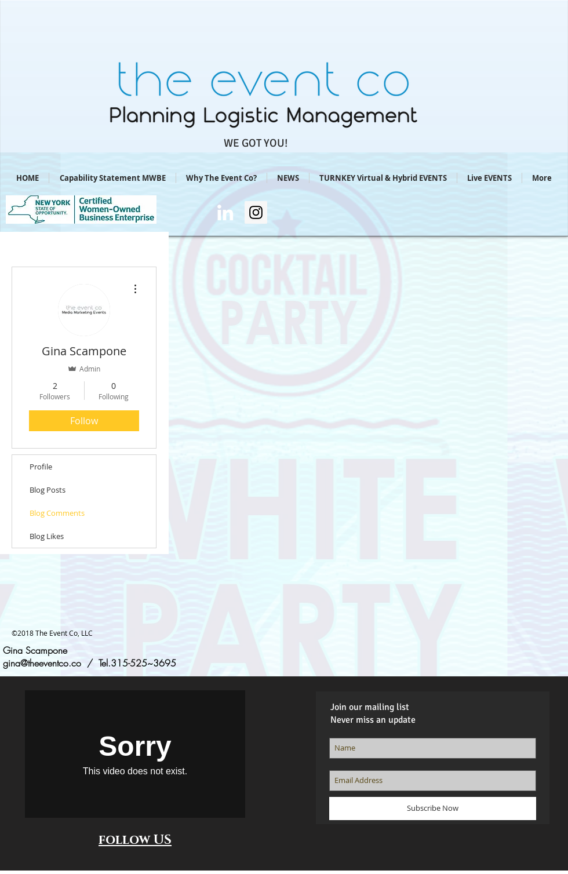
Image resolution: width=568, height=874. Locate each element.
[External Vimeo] (135, 754)
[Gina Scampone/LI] (225, 212)
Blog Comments (57, 513)
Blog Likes (47, 536)
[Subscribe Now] (432, 808)
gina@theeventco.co (42, 663)
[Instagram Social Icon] (256, 212)
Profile (41, 466)
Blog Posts (47, 490)
